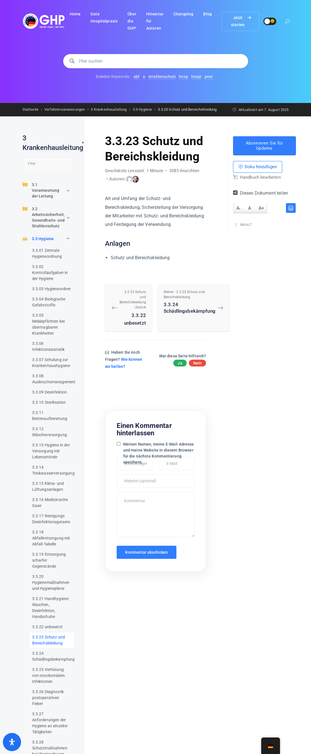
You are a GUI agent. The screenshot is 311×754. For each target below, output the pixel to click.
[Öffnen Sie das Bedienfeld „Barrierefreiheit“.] (12, 742)
